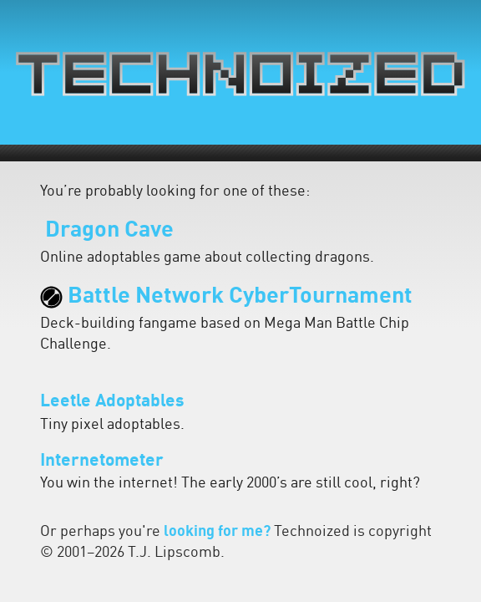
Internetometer (102, 461)
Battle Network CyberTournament (226, 297)
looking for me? (217, 532)
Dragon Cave (107, 231)
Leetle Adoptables (112, 402)
